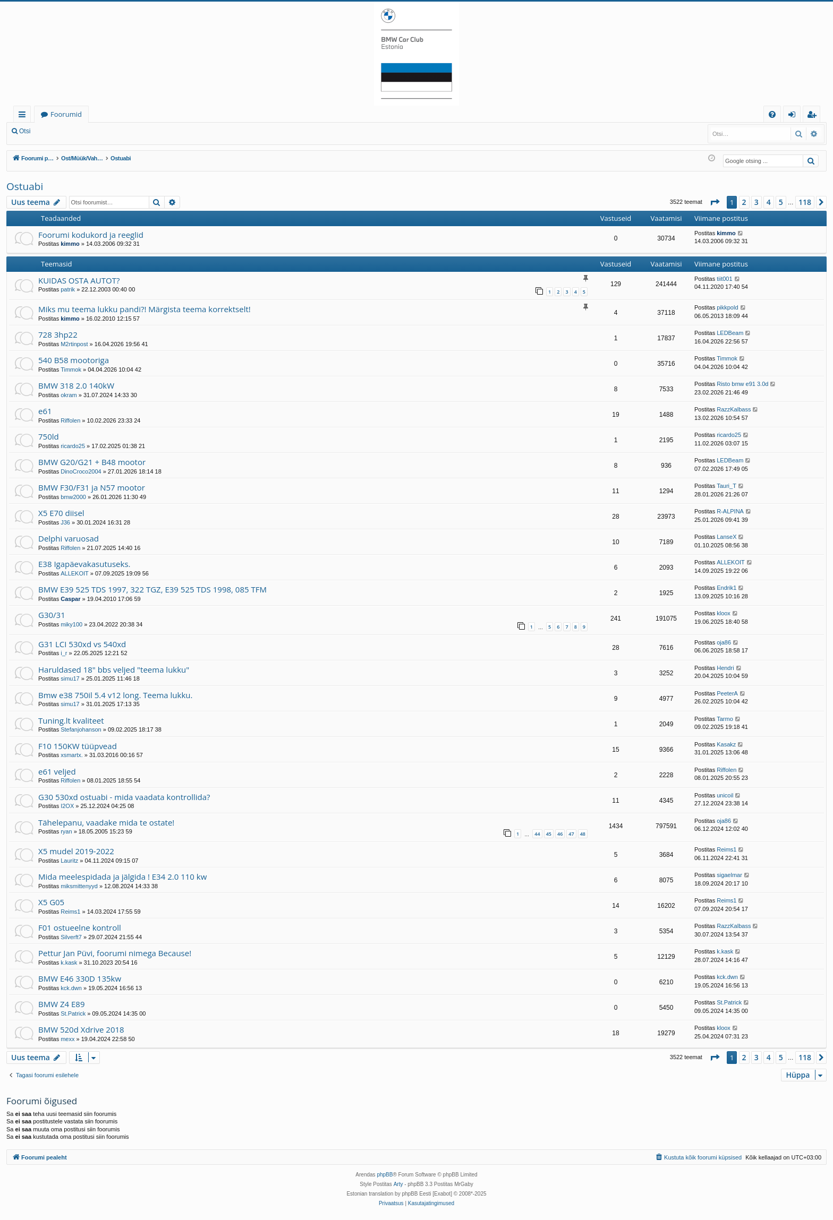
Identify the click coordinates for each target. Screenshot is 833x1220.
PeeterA (727, 693)
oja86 (724, 642)
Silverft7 (71, 937)
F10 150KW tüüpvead (77, 746)
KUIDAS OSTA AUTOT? (79, 280)
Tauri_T (726, 486)
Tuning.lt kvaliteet (71, 720)
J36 (65, 522)
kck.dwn (71, 988)
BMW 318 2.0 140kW (76, 385)
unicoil (725, 795)
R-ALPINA (730, 511)
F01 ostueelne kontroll (79, 927)
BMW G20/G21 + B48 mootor (92, 462)
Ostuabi (24, 186)
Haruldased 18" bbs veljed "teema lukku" (113, 669)
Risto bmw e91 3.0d (742, 384)
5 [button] (781, 202)
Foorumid (66, 114)
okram (69, 395)
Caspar (70, 599)
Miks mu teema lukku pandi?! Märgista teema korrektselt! (144, 309)
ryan (66, 831)
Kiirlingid (24, 116)
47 (571, 833)
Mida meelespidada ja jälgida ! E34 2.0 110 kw (122, 876)
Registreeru (106, 131)
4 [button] (769, 202)
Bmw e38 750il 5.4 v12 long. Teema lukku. (115, 695)
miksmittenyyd (79, 886)
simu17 (70, 678)
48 (582, 833)
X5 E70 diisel (61, 513)
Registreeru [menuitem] (814, 116)
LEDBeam (730, 333)
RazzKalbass (734, 409)
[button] (714, 202)
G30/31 (51, 614)
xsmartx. (72, 755)
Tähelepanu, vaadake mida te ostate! (106, 822)
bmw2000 (73, 497)
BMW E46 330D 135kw (79, 978)
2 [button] (744, 202)
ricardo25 (73, 446)
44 (537, 833)
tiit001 (724, 279)
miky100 (71, 624)
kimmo (70, 243)
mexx (67, 1039)
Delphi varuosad (68, 538)
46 (560, 833)
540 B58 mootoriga (73, 360)
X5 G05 (51, 902)
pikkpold (727, 307)
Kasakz (726, 744)
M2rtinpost (74, 344)
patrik (68, 289)
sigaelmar (729, 875)
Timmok (71, 369)
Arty (398, 1184)
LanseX (726, 537)
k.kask (69, 962)
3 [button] (756, 202)
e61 (45, 411)
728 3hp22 (58, 334)
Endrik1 (726, 588)
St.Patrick (73, 1013)
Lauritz (69, 860)
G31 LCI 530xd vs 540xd (82, 644)
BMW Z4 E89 (61, 1004)
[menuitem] (772, 114)
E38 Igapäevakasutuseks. (84, 564)
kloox (723, 613)
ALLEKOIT (75, 573)
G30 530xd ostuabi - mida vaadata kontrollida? (124, 797)
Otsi (24, 131)
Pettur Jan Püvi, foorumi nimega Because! (114, 953)
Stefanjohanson (81, 729)
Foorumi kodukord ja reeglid (90, 234)
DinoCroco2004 (81, 471)
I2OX (67, 806)
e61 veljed (57, 771)
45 (548, 833)
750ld (48, 436)
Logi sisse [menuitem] (794, 116)
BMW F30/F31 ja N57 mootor (91, 487)
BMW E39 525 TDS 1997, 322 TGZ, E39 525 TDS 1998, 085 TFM (152, 589)
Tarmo (725, 719)
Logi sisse (60, 131)
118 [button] (804, 202)
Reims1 (726, 849)
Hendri (725, 668)
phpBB (385, 1175)
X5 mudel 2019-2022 (76, 851)
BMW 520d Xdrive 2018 (81, 1029)
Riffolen (70, 420)
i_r (64, 653)
